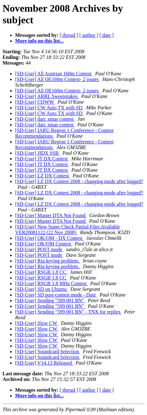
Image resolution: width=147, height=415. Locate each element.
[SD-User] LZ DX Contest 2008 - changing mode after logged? (79, 181)
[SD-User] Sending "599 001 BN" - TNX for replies (68, 311)
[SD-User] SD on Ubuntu (41, 289)
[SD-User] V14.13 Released (44, 363)
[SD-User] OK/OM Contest (43, 243)
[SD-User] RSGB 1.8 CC (41, 272)
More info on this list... (39, 40)
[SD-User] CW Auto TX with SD (49, 107)
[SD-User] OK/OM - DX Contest (49, 238)
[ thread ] (69, 35)
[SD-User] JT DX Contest (42, 158)
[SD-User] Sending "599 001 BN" (50, 300)
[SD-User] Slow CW (36, 323)
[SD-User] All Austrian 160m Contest (54, 73)
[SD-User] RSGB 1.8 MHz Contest (51, 283)
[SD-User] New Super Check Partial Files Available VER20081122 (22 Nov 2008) (67, 229)
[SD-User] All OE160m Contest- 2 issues (57, 79)
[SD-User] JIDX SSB (37, 153)
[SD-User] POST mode (39, 249)
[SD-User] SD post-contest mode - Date (56, 294)
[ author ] (88, 35)
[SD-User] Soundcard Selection (47, 351)
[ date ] (106, 35)
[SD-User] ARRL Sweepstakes (47, 96)
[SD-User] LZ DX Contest (42, 175)
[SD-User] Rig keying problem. (47, 260)
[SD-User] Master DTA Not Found (51, 215)
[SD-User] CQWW (35, 102)
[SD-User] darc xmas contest (45, 119)
